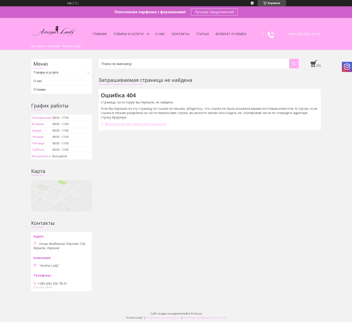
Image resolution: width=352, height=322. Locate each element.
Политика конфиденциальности (205, 318)
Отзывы (39, 89)
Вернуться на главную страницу (135, 123)
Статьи (202, 34)
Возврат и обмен (231, 34)
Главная (99, 34)
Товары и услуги (128, 34)
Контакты (180, 34)
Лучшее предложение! (214, 11)
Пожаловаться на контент (163, 318)
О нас (160, 34)
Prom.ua (196, 313)
